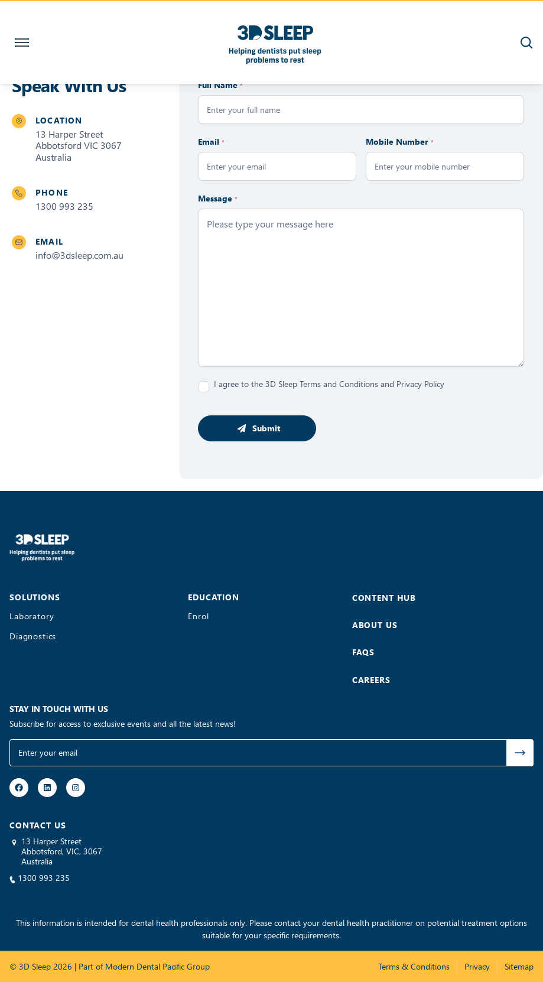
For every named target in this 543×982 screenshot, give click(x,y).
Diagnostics (32, 636)
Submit (266, 428)
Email (211, 141)
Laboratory (31, 616)
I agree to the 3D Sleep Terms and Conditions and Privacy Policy (329, 383)
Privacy (477, 966)
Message (218, 198)
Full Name (220, 84)
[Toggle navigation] (19, 42)
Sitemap (519, 966)
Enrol (198, 616)
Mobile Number (400, 141)
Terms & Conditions (414, 966)
